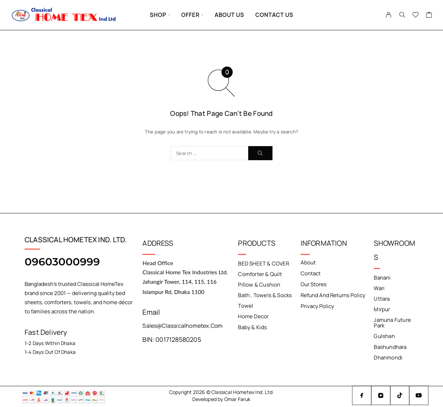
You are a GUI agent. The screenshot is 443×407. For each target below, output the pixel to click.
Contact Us (274, 15)
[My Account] (389, 15)
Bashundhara (390, 346)
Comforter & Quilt (260, 274)
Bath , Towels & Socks (265, 295)
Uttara (382, 298)
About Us (229, 15)
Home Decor (253, 316)
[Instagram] (380, 395)
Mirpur (382, 309)
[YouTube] (418, 395)
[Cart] (429, 15)
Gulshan (384, 336)
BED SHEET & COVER (263, 263)
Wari (379, 288)
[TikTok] (399, 395)
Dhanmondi (388, 357)
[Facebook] (361, 395)
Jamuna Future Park (392, 322)
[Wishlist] (415, 15)
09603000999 (62, 261)
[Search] (402, 15)
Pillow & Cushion (259, 284)
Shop (158, 15)
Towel (245, 305)
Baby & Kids (252, 327)
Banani (382, 277)
